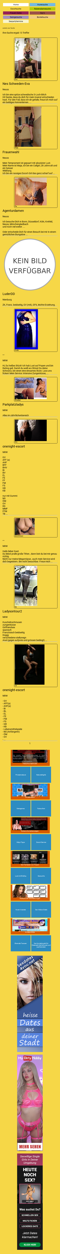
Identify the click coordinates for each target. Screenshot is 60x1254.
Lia (29, 665)
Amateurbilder (30, 925)
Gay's (42, 13)
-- (3, 355)
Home (16, 5)
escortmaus (25, 527)
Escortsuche (16, 9)
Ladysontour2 (12, 611)
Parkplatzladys (13, 404)
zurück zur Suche (9, 28)
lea (26, 587)
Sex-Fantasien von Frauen (30, 858)
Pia (31, 192)
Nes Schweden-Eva (16, 84)
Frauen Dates (16, 13)
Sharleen (31, 389)
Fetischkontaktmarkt (30, 757)
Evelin (26, 330)
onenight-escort (14, 446)
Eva (28, 59)
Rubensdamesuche (42, 9)
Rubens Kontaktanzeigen (30, 824)
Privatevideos (30, 791)
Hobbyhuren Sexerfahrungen (30, 892)
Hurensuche (42, 5)
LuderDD (9, 294)
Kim (31, 431)
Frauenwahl (11, 152)
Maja (28, 128)
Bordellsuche (42, 17)
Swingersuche (16, 17)
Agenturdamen (13, 211)
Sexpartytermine (16, 21)
